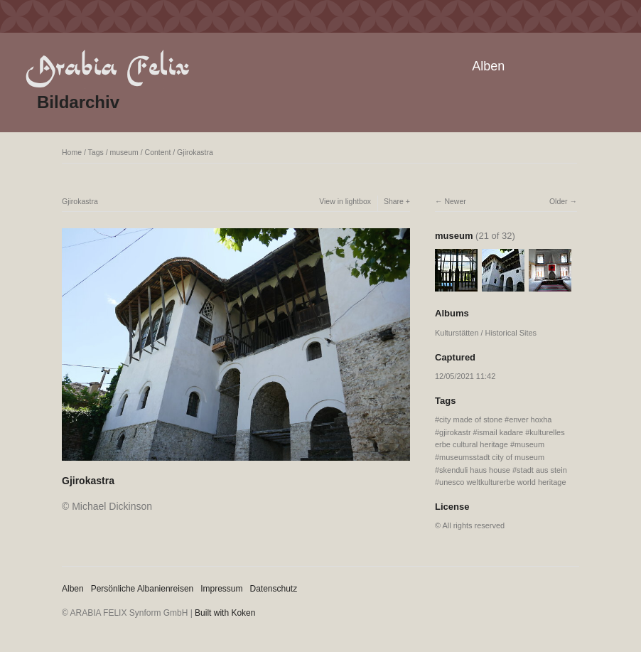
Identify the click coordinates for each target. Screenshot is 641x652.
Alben (488, 66)
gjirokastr (454, 432)
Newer (454, 201)
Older (558, 201)
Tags (96, 152)
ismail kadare (501, 432)
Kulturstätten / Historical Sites (486, 332)
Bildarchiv (78, 102)
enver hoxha (530, 419)
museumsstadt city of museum (491, 457)
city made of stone (470, 419)
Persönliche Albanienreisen (142, 589)
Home (72, 152)
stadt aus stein (542, 470)
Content (158, 152)
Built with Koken (225, 613)
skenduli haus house (474, 470)
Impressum (221, 589)
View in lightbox (345, 201)
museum (124, 152)
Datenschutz (274, 589)
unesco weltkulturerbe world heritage (502, 482)
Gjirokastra (195, 152)
